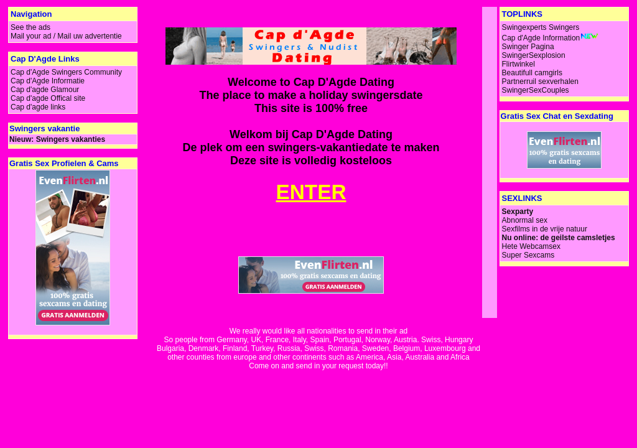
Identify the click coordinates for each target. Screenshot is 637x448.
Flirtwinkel (518, 64)
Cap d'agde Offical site (48, 98)
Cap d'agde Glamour (45, 89)
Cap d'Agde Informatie (48, 81)
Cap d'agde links (38, 107)
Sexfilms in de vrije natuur (544, 229)
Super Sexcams (528, 255)
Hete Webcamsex (531, 246)
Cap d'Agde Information (541, 38)
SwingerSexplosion (533, 55)
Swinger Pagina (528, 46)
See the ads (30, 27)
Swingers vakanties (70, 139)
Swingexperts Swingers (541, 27)
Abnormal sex (524, 220)
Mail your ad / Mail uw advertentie (66, 36)
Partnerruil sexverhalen (540, 81)
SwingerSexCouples (535, 90)
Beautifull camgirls (532, 72)
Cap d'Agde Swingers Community (66, 72)
